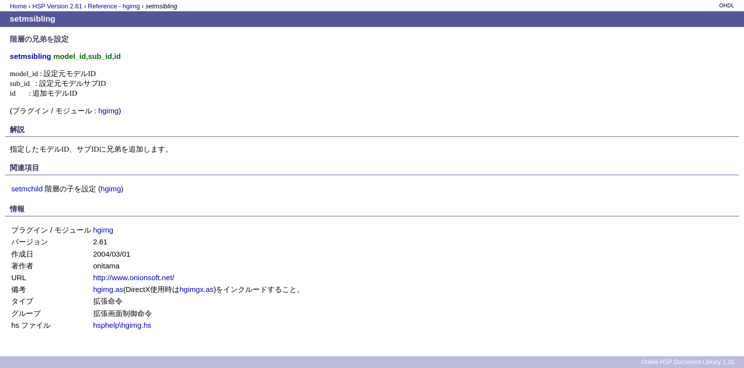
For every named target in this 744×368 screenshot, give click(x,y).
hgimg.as (108, 289)
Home (18, 6)
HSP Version (57, 6)
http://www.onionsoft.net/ (133, 277)
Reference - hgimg (114, 6)
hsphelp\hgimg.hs (122, 325)
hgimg (108, 110)
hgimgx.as (196, 289)
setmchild (27, 188)
